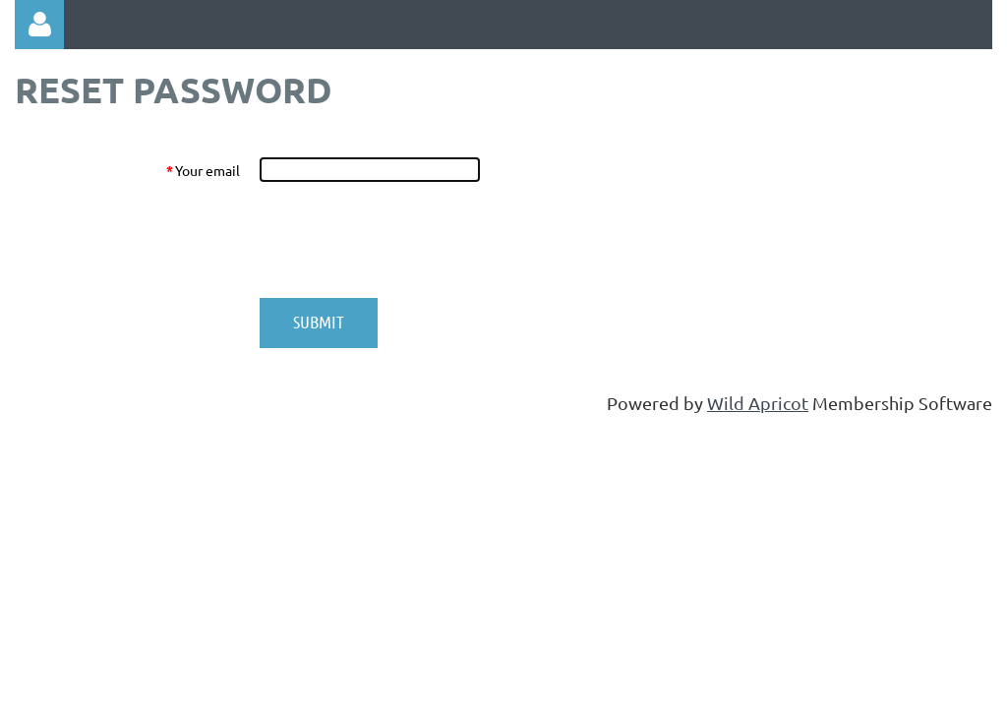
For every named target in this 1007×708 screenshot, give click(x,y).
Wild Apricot (757, 402)
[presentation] (408, 240)
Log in (39, 24)
